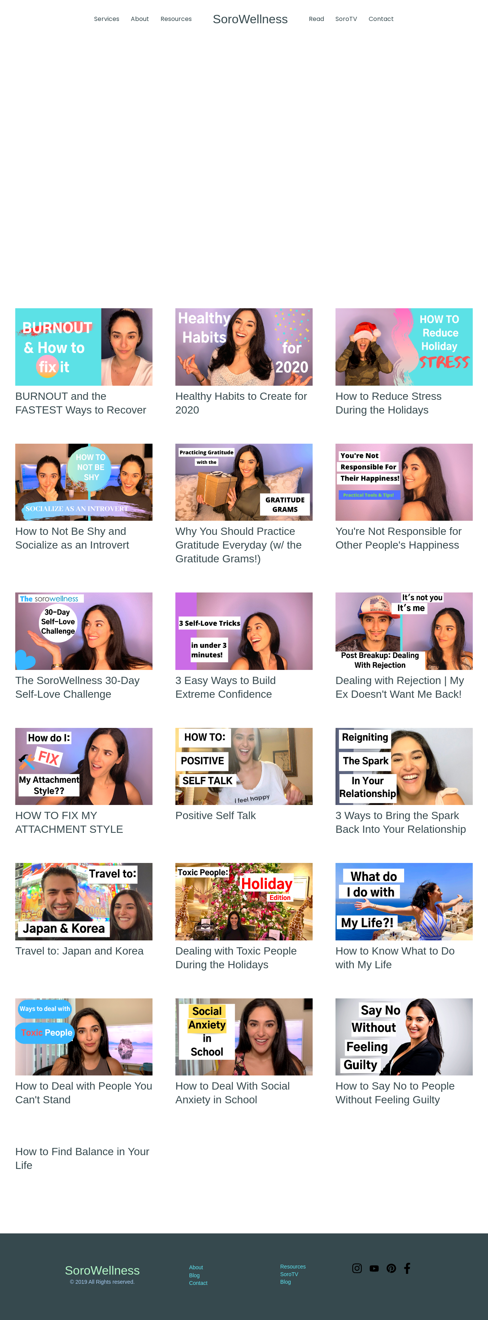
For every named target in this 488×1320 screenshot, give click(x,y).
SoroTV (346, 18)
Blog (194, 1275)
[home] (250, 19)
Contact (381, 18)
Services (106, 18)
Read (316, 18)
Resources (176, 18)
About (140, 18)
